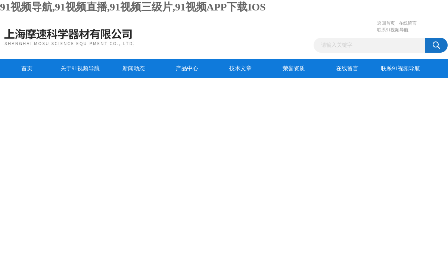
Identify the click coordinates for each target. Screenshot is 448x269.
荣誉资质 (294, 68)
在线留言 (408, 23)
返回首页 (386, 23)
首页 (26, 68)
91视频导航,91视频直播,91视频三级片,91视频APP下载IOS (133, 7)
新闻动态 (133, 68)
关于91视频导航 (80, 68)
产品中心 (187, 68)
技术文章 (240, 68)
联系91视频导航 (392, 30)
